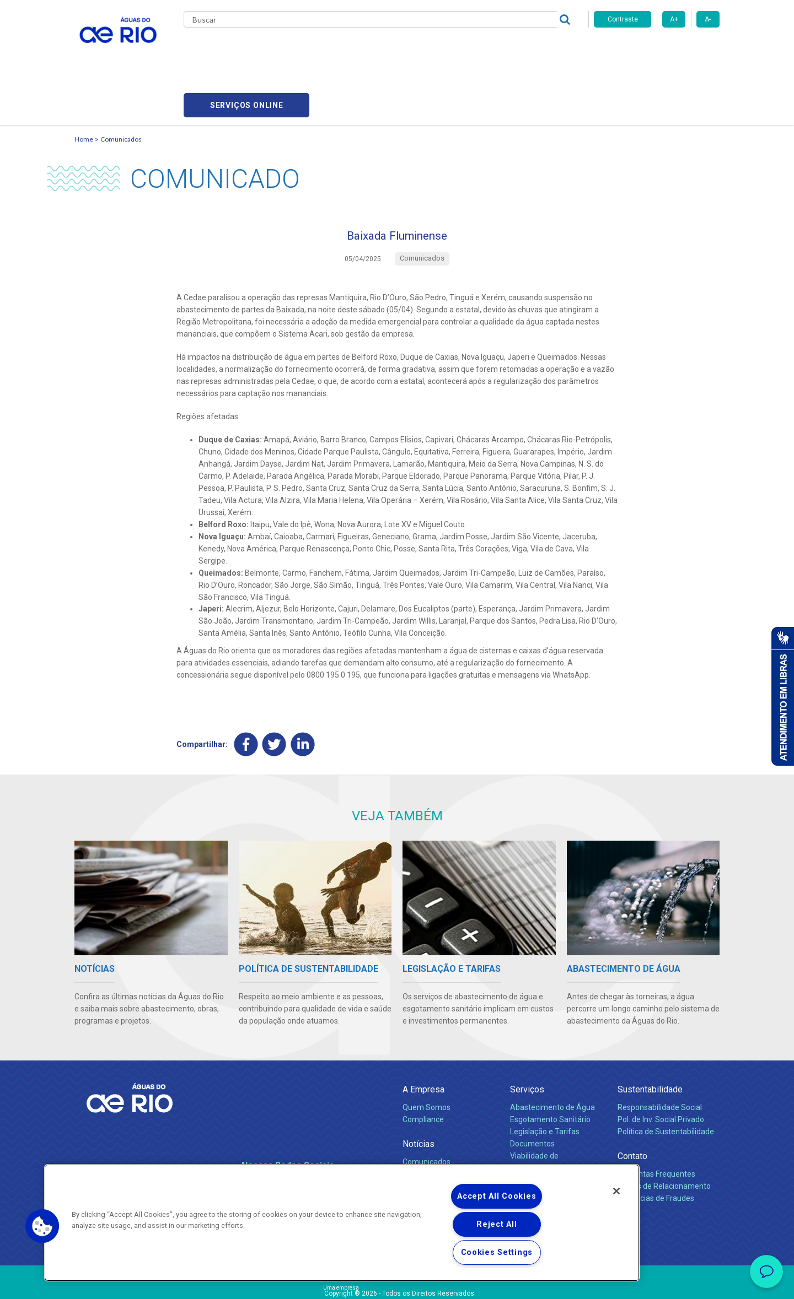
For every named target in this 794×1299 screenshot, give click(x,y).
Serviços (527, 1040)
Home (83, 86)
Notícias (418, 1095)
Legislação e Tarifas (545, 1082)
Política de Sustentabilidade (666, 1082)
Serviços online (657, 50)
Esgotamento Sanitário (550, 1070)
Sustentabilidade (650, 1040)
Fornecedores (462, 49)
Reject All (496, 1224)
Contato (632, 1107)
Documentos (532, 1094)
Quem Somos (426, 1058)
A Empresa (423, 1040)
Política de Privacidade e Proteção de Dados (397, 1282)
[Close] (616, 1191)
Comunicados (121, 86)
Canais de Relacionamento (664, 1137)
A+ (674, 19)
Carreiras (410, 49)
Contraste (623, 19)
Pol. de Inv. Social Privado (661, 1070)
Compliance (423, 1070)
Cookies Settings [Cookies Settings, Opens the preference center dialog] (497, 1252)
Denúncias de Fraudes (656, 1149)
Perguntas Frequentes (656, 1125)
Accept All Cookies (496, 1196)
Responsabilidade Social (660, 1058)
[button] (42, 1226)
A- (708, 19)
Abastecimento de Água (552, 1058)
